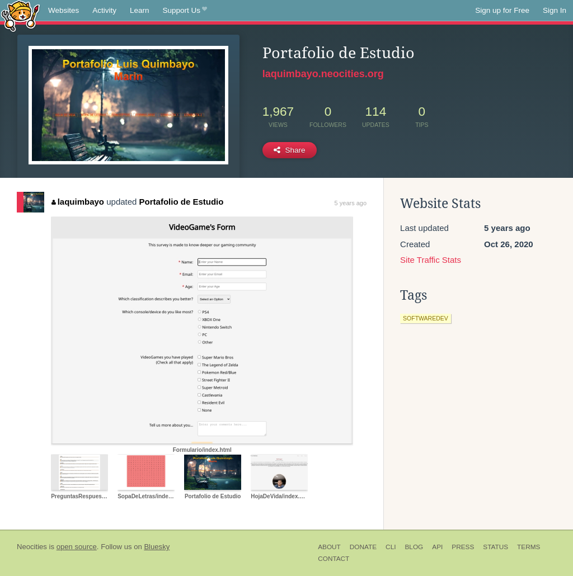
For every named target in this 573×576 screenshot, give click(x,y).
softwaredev (425, 318)
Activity (104, 10)
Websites (63, 10)
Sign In (554, 10)
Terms (528, 547)
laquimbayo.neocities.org (323, 73)
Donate (363, 547)
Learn (139, 10)
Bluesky (157, 546)
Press (463, 547)
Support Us (185, 10)
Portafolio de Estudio (181, 201)
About (329, 547)
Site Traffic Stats (430, 260)
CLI (391, 547)
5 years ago (351, 203)
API (437, 547)
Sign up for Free (502, 10)
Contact (333, 559)
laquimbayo (77, 201)
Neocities (32, 546)
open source (77, 546)
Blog (414, 547)
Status (495, 547)
